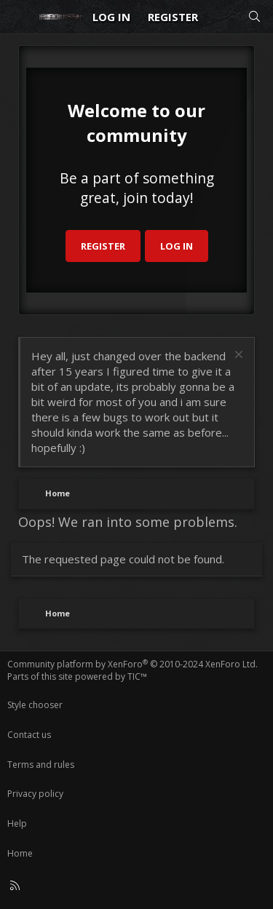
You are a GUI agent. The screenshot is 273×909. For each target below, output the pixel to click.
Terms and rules (40, 764)
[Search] (254, 17)
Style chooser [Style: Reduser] (35, 705)
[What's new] (222, 17)
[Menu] (19, 16)
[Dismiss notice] (237, 356)
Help (17, 823)
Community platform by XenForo (132, 664)
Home (20, 853)
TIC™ (137, 676)
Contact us (29, 735)
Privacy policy (35, 793)
